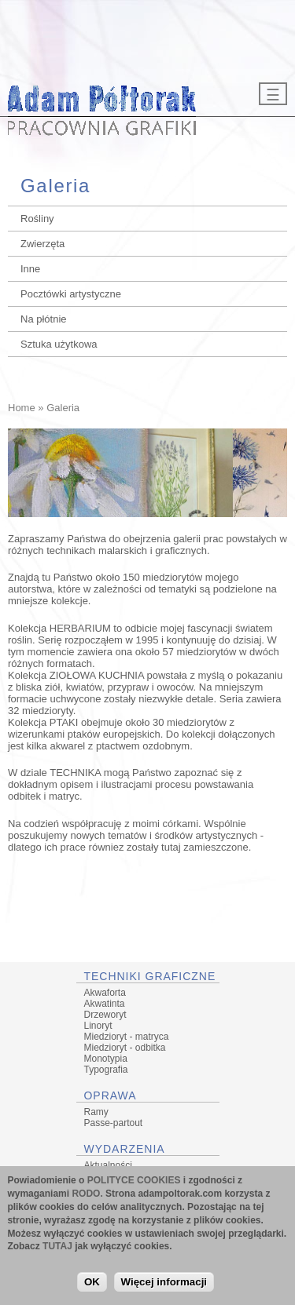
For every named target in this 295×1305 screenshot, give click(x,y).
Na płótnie (43, 319)
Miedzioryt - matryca (126, 1036)
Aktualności (108, 1165)
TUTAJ (57, 1250)
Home (21, 408)
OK (92, 1285)
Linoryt (98, 1025)
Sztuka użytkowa (59, 344)
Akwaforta (105, 992)
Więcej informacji (164, 1285)
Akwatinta (104, 1003)
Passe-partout (113, 1122)
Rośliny (37, 218)
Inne (30, 269)
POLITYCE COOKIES (134, 1184)
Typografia (106, 1069)
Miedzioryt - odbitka (125, 1047)
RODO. (87, 1197)
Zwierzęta (42, 244)
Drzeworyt (105, 1014)
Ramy (96, 1111)
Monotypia (105, 1058)
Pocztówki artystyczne (70, 294)
